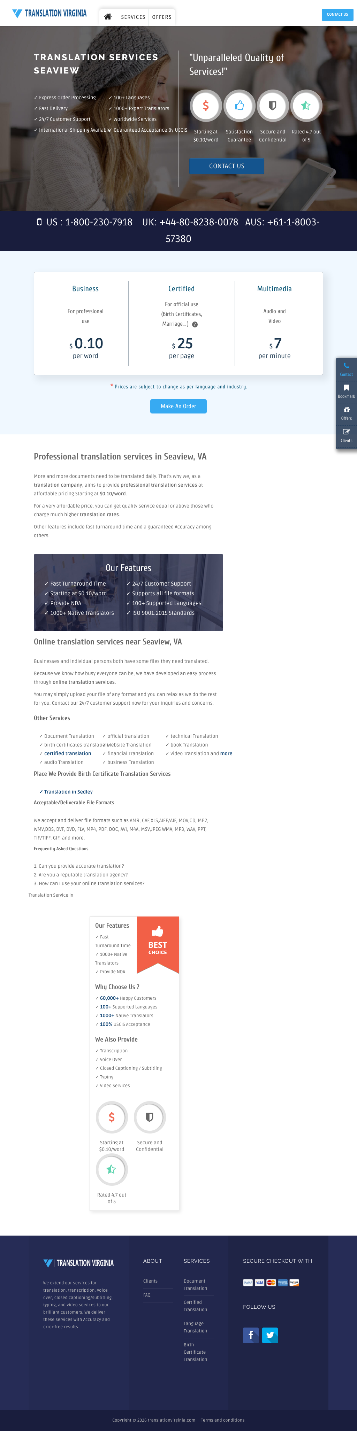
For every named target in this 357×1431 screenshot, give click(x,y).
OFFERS (162, 17)
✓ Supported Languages (126, 1007)
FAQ (147, 1295)
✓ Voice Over (108, 1059)
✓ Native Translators (124, 1016)
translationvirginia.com (171, 1420)
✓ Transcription (111, 1051)
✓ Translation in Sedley (66, 792)
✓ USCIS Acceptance (122, 1024)
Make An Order (178, 406)
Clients (150, 1281)
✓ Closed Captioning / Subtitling (128, 1068)
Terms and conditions (223, 1420)
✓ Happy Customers (126, 998)
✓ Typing (104, 1077)
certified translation (67, 754)
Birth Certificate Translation (195, 1352)
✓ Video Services (112, 1086)
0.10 (86, 350)
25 (181, 350)
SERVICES (133, 17)
